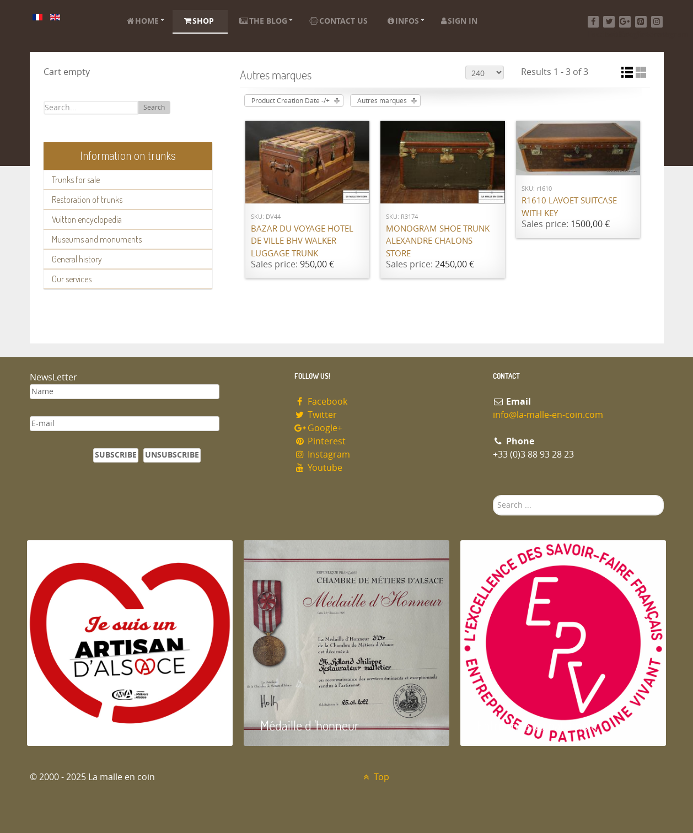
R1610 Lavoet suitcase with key (569, 207)
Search (154, 107)
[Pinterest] (641, 22)
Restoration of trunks (87, 199)
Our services (72, 278)
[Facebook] (593, 22)
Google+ (318, 428)
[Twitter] (609, 22)
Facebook (321, 401)
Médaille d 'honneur (309, 725)
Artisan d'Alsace (83, 725)
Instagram (322, 454)
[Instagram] (657, 22)
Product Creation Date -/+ (290, 101)
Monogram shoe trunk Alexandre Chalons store (438, 241)
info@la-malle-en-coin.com (548, 415)
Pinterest (320, 441)
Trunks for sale (76, 179)
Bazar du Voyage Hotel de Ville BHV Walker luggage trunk (302, 241)
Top (375, 777)
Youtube (318, 468)
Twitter (315, 415)
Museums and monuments (97, 239)
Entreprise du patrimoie (537, 725)
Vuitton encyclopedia (87, 219)
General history (77, 259)
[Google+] (625, 22)
